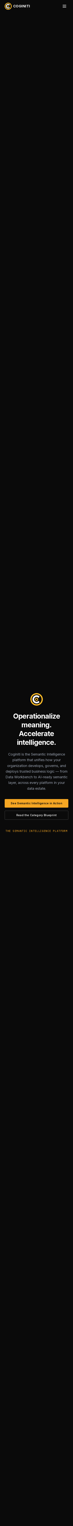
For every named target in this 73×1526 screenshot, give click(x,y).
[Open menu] (64, 6)
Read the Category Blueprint (36, 815)
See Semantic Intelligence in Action (36, 803)
